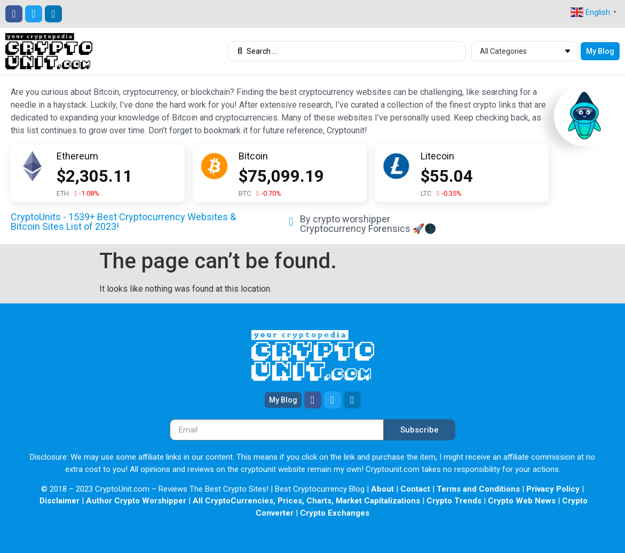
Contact (415, 489)
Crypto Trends (453, 501)
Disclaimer (59, 501)
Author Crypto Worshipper (136, 501)
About (382, 489)
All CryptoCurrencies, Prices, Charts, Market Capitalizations (306, 501)
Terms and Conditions (478, 489)
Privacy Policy (553, 489)
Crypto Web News (522, 501)
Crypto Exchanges (334, 513)
